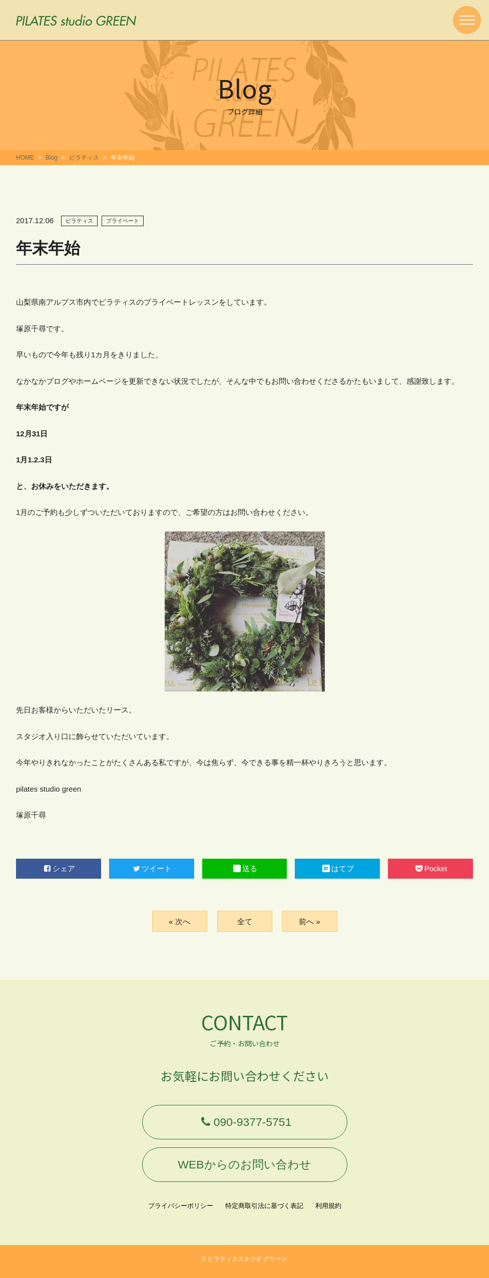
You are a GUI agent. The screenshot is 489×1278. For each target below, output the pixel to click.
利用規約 (328, 1210)
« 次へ (179, 921)
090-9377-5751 (244, 1123)
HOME (25, 157)
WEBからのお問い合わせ (244, 1168)
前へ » (309, 921)
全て (245, 921)
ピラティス (84, 157)
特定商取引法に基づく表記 (264, 1210)
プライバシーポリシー (180, 1210)
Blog (52, 157)
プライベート (122, 221)
